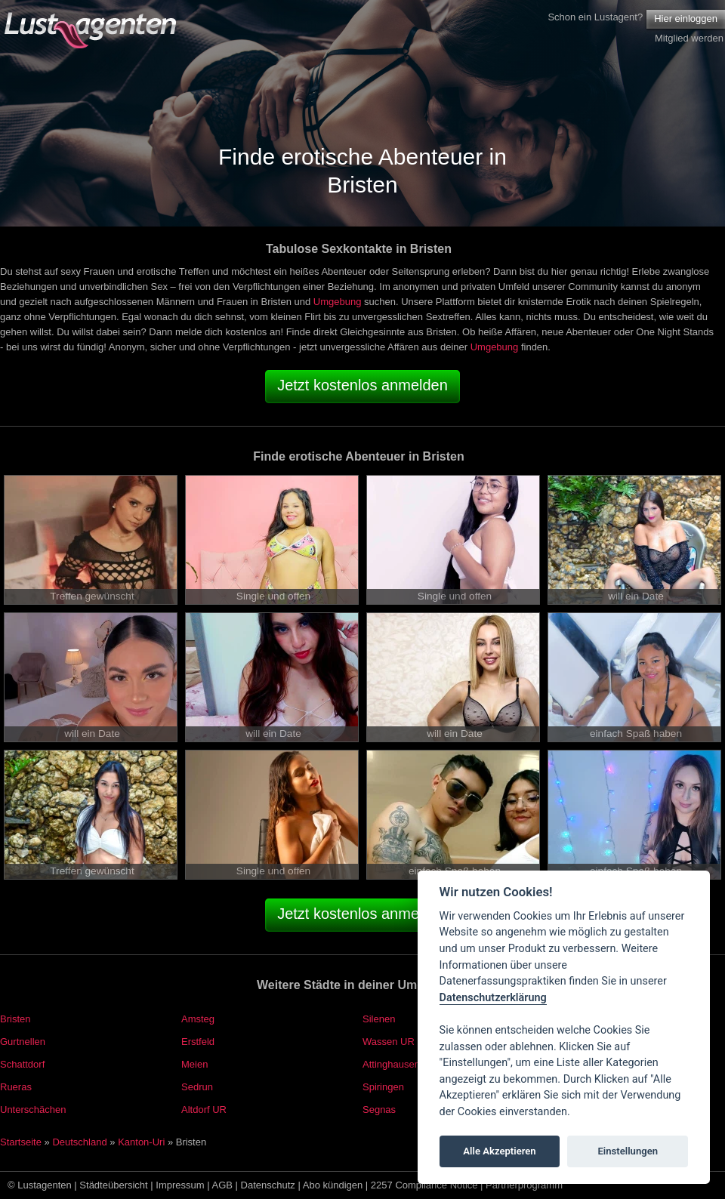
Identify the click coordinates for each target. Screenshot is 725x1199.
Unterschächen (33, 1109)
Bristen (15, 1019)
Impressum (180, 1185)
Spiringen (383, 1087)
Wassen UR (388, 1041)
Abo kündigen (333, 1185)
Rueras (16, 1087)
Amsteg (197, 1019)
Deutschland (79, 1142)
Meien (194, 1064)
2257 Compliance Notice (424, 1185)
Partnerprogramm (524, 1185)
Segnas (379, 1109)
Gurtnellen (22, 1041)
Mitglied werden (689, 38)
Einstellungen (627, 1151)
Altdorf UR (204, 1109)
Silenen (378, 1019)
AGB (222, 1185)
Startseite (21, 1142)
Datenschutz (268, 1185)
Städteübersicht (113, 1185)
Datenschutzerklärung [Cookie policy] (493, 997)
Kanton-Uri (141, 1142)
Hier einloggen (685, 18)
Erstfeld (197, 1041)
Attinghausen (391, 1064)
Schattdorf (22, 1064)
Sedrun (197, 1087)
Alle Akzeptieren (499, 1151)
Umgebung (337, 301)
